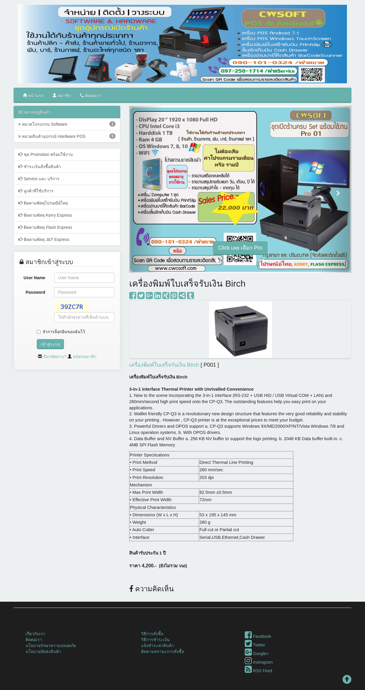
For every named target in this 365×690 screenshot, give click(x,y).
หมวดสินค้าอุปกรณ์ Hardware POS (67, 136)
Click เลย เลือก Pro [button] (240, 248)
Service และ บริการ (39, 178)
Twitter (255, 645)
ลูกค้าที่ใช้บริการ (36, 190)
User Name (34, 277)
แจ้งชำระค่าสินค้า (157, 645)
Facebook (258, 636)
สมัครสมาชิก (84, 356)
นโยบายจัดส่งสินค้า (43, 651)
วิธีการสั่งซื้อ (152, 633)
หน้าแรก (33, 95)
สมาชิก (61, 95)
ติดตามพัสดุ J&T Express (43, 239)
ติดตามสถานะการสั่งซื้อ (162, 651)
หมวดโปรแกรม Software (67, 124)
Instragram (259, 662)
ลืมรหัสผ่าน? (54, 356)
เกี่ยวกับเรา (35, 633)
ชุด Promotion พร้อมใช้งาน (45, 154)
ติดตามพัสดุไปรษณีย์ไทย (43, 202)
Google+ (257, 653)
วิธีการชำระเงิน (155, 639)
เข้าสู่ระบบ (50, 344)
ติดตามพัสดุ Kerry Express (45, 215)
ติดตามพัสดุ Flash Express (45, 227)
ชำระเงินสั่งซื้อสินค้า (39, 166)
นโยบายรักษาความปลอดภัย (50, 645)
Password (35, 292)
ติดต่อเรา (91, 95)
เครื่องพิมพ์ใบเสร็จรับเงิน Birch (164, 365)
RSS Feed (258, 670)
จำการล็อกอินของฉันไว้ (64, 331)
